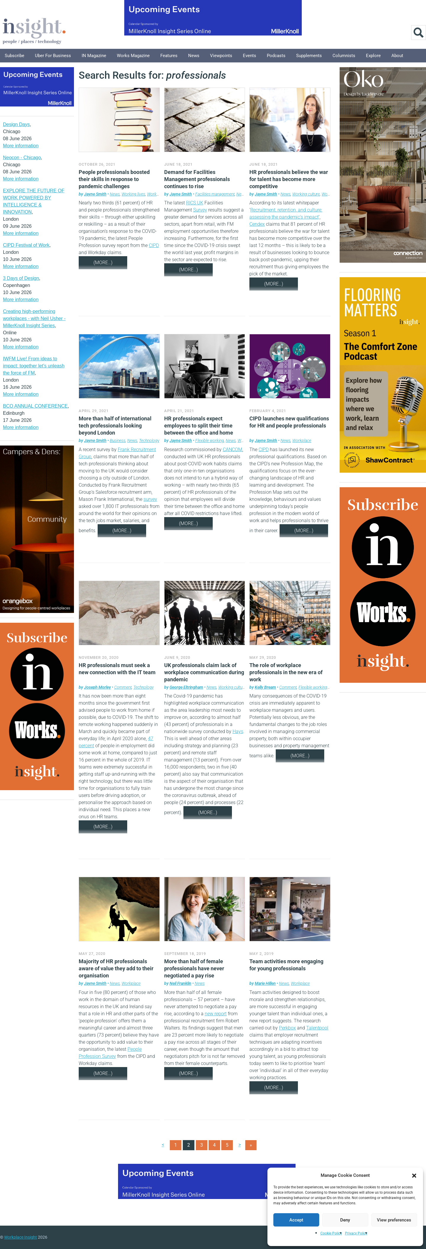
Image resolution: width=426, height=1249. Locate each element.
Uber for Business (53, 55)
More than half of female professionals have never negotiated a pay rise (194, 968)
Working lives (133, 194)
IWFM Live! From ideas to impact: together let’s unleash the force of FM (33, 365)
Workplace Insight (20, 1237)
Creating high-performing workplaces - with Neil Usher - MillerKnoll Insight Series (34, 318)
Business (117, 440)
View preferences (394, 1220)
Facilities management (215, 194)
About (397, 55)
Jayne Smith (95, 194)
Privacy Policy (356, 1233)
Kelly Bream (265, 687)
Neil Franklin (180, 983)
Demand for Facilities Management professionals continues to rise (197, 179)
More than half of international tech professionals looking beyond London (115, 425)
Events (249, 55)
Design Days (16, 124)
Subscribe (14, 55)
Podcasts (276, 55)
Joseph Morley (97, 687)
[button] (414, 1175)
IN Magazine (94, 55)
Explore (373, 55)
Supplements (309, 55)
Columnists (344, 55)
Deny (345, 1220)
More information (20, 145)
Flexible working (209, 440)
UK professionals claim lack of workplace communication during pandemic (204, 672)
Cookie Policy (331, 1233)
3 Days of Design (21, 278)
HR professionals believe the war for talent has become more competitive (288, 179)
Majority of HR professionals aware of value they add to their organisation (116, 968)
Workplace (156, 194)
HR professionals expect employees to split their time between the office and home (198, 425)
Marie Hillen (265, 983)
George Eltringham (186, 687)
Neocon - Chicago (22, 157)
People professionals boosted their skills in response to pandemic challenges (114, 179)
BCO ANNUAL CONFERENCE (35, 406)
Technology (149, 440)
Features (169, 55)
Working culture (306, 194)
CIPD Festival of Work (26, 245)
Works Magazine (133, 55)
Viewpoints (221, 55)
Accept (296, 1220)
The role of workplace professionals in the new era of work (285, 672)
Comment (123, 687)
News (193, 55)
